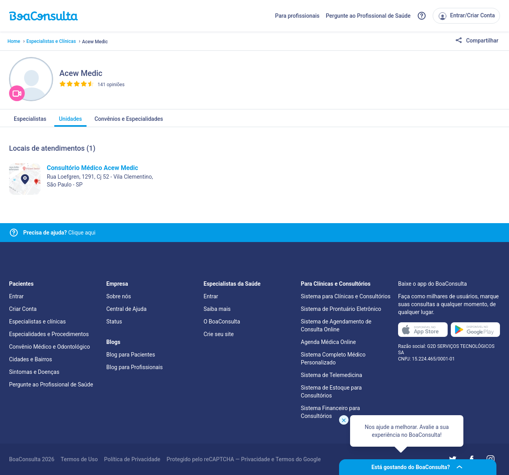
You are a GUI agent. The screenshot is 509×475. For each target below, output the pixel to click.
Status (114, 321)
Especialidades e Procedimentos (49, 334)
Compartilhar (476, 41)
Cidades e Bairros (30, 359)
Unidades (70, 121)
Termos (285, 459)
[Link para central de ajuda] (13, 232)
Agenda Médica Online (328, 342)
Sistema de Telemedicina (331, 375)
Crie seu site (219, 334)
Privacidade (255, 459)
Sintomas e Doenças (34, 372)
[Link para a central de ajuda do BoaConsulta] (421, 15)
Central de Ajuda (126, 309)
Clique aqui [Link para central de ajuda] (59, 232)
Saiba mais (217, 309)
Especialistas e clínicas (37, 321)
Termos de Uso (79, 459)
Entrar (16, 296)
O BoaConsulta (222, 321)
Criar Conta (23, 309)
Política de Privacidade (132, 459)
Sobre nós (118, 296)
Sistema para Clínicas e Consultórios (346, 296)
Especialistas (30, 121)
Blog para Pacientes (130, 354)
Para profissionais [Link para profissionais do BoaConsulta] (297, 16)
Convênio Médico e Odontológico (49, 347)
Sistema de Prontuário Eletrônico (341, 309)
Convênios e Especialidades (129, 121)
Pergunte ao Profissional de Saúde (368, 16)
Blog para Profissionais (134, 367)
